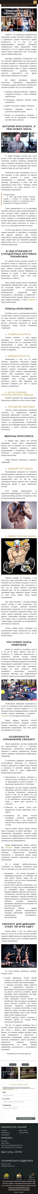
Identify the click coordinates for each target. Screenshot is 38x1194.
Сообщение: (7, 1105)
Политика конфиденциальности (19, 1187)
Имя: (4, 1092)
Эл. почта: (6, 1099)
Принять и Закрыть (19, 1192)
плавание (31, 300)
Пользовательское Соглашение (19, 1190)
